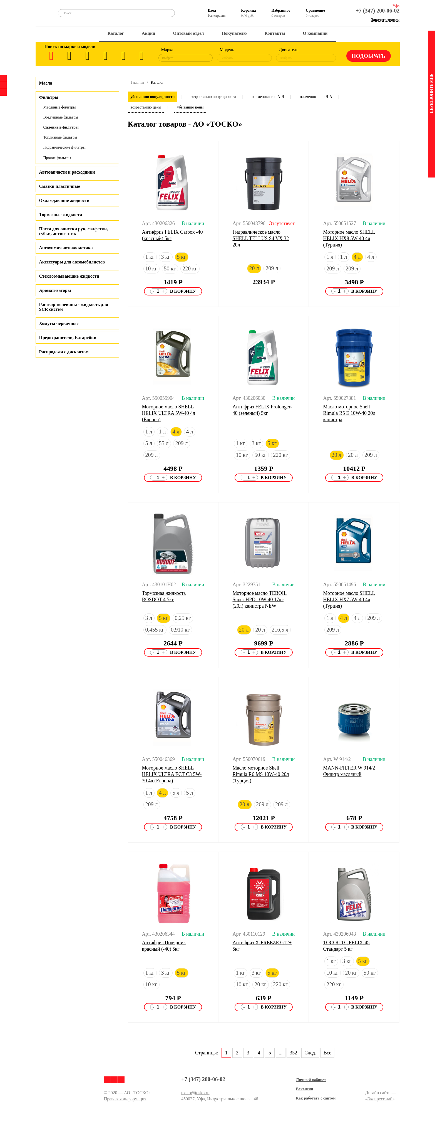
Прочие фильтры (57, 158)
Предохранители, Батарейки (67, 337)
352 (293, 1053)
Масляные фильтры (59, 107)
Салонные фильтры (61, 127)
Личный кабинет (311, 1080)
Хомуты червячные (59, 323)
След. (310, 1053)
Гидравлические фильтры (64, 147)
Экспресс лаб (379, 1098)
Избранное (280, 10)
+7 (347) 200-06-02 (377, 11)
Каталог (116, 33)
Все (327, 1053)
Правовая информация (125, 1098)
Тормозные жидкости (60, 214)
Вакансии (304, 1089)
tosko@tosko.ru (195, 1092)
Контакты (275, 33)
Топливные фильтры (60, 137)
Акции (148, 33)
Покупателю (234, 33)
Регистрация (217, 16)
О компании (315, 33)
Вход (212, 10)
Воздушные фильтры (60, 117)
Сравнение (315, 10)
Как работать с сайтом (316, 1098)
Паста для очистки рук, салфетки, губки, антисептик (73, 231)
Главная (137, 82)
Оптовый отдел (188, 33)
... (281, 1053)
